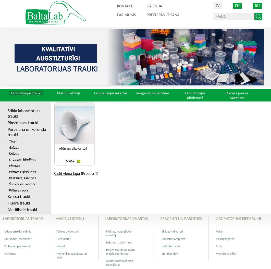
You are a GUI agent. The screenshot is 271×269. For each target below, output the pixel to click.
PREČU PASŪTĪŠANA (163, 14)
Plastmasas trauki (23, 122)
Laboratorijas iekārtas (110, 93)
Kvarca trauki (19, 196)
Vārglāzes (10, 253)
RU (257, 5)
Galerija (154, 6)
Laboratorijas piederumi (195, 95)
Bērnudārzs (64, 239)
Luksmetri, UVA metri (119, 242)
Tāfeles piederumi (68, 231)
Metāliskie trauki (22, 209)
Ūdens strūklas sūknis (17, 231)
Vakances (237, 98)
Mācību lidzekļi (68, 93)
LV (218, 5)
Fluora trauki (19, 203)
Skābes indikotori (172, 231)
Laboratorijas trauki (26, 93)
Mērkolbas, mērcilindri (18, 239)
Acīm (219, 246)
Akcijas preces (237, 93)
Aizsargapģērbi (225, 239)
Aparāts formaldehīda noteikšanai (119, 262)
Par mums (126, 14)
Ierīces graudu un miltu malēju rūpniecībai (120, 251)
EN (237, 5)
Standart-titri (170, 253)
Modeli (61, 246)
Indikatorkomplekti (173, 239)
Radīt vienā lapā (67, 173)
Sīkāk (73, 161)
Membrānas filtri (226, 253)
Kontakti (125, 6)
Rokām (220, 231)
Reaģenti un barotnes (152, 93)
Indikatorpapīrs (171, 246)
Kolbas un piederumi (17, 246)
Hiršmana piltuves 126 (73, 148)
